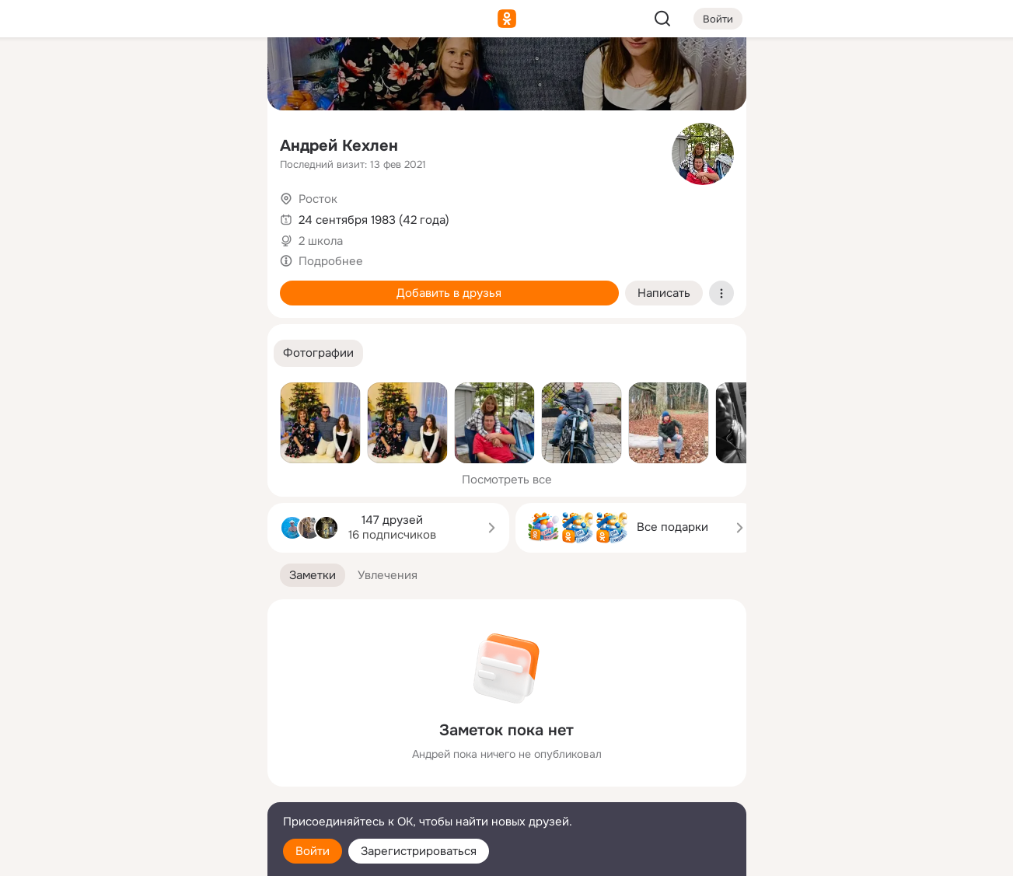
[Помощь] (84, 280)
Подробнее (331, 261)
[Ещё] (152, 756)
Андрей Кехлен (339, 145)
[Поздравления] (151, 211)
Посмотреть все (507, 479)
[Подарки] (84, 211)
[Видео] (220, 143)
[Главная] (84, 74)
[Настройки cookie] (152, 855)
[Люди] (151, 143)
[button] (318, 353)
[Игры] (220, 211)
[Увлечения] (151, 74)
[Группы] (220, 74)
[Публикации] (84, 143)
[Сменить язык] (152, 789)
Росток (318, 199)
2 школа (321, 241)
